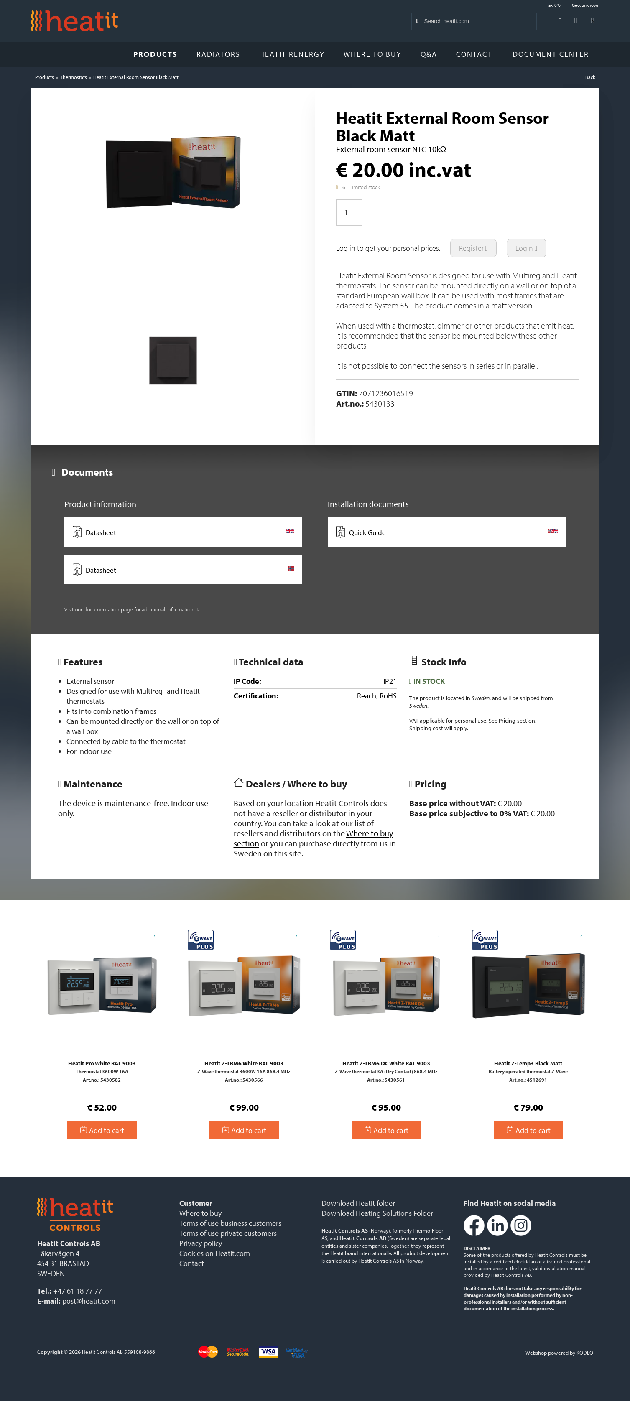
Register (473, 248)
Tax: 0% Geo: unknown (573, 5)
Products (155, 54)
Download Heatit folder (358, 1203)
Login (526, 248)
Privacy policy (200, 1243)
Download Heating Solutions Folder (377, 1213)
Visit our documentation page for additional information (131, 609)
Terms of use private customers (228, 1233)
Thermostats (73, 77)
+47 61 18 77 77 (77, 1291)
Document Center (554, 54)
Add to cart (102, 1130)
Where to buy (373, 54)
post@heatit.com (88, 1301)
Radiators (218, 54)
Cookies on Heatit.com (214, 1253)
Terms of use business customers (230, 1223)
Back (590, 77)
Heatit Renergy (292, 54)
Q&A (429, 54)
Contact (474, 54)
